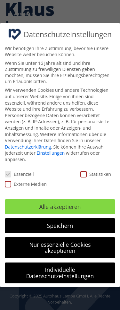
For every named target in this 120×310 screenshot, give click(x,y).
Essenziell (19, 174)
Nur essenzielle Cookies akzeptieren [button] (60, 248)
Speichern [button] (60, 225)
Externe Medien (26, 184)
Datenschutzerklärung (28, 147)
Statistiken (95, 174)
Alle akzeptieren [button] (60, 207)
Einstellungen (51, 153)
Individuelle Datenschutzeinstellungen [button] (60, 273)
